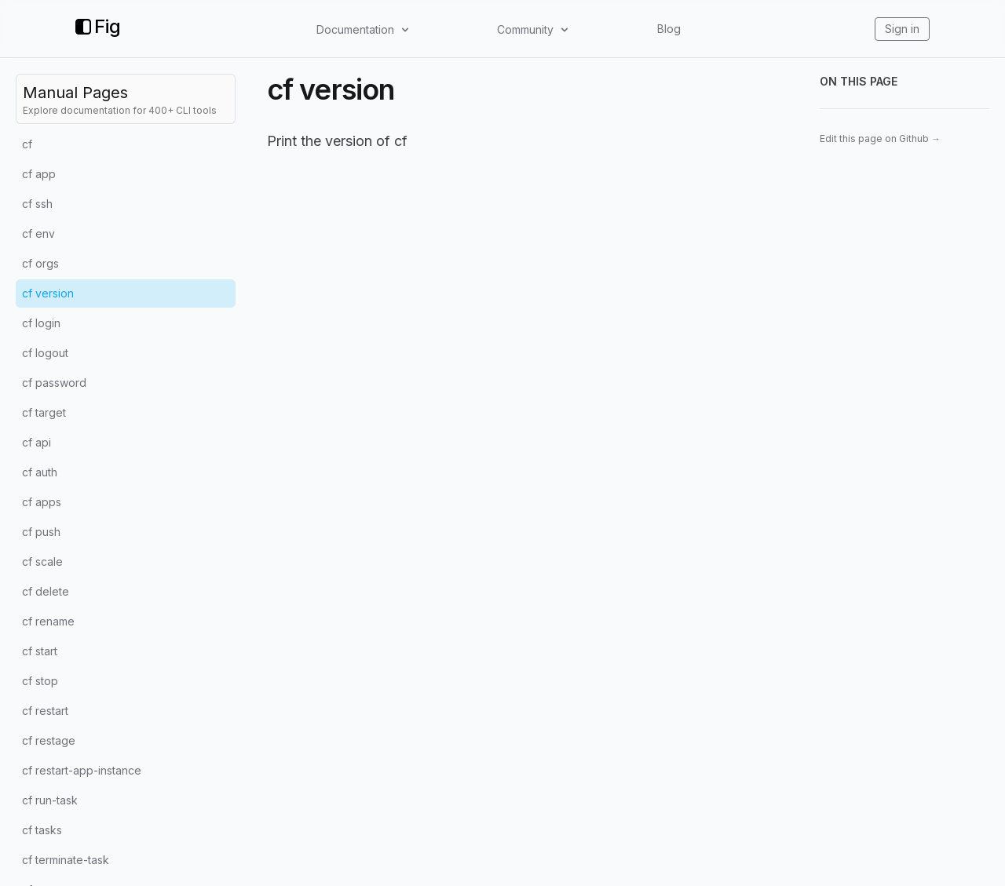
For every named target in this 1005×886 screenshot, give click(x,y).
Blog (669, 28)
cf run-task (50, 800)
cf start (39, 651)
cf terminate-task (65, 859)
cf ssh (37, 203)
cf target (44, 412)
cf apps (41, 502)
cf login (41, 323)
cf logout (45, 352)
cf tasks (42, 830)
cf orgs (40, 263)
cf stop (40, 680)
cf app (39, 173)
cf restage (48, 740)
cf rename (48, 621)
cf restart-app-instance (81, 770)
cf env (38, 233)
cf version (48, 293)
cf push (41, 531)
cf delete (45, 591)
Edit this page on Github (880, 138)
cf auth (39, 472)
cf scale (42, 561)
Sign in (902, 28)
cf (27, 144)
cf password (54, 382)
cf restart (45, 710)
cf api (36, 442)
